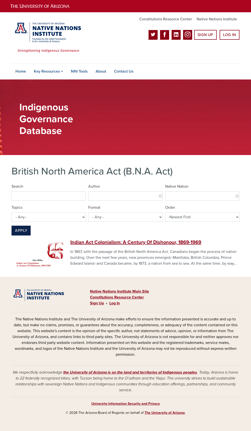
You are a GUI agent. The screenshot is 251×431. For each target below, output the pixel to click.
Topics (17, 207)
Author (94, 186)
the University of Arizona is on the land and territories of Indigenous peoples (130, 372)
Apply (21, 230)
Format (94, 207)
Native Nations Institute (217, 19)
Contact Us (124, 71)
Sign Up (205, 34)
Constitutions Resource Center (165, 19)
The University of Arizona (165, 413)
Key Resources (47, 71)
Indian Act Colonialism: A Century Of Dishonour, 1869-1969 (135, 242)
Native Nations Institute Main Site (119, 291)
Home (20, 71)
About (101, 71)
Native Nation (176, 186)
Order (170, 207)
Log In (229, 34)
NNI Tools (79, 71)
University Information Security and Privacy (125, 404)
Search (17, 186)
